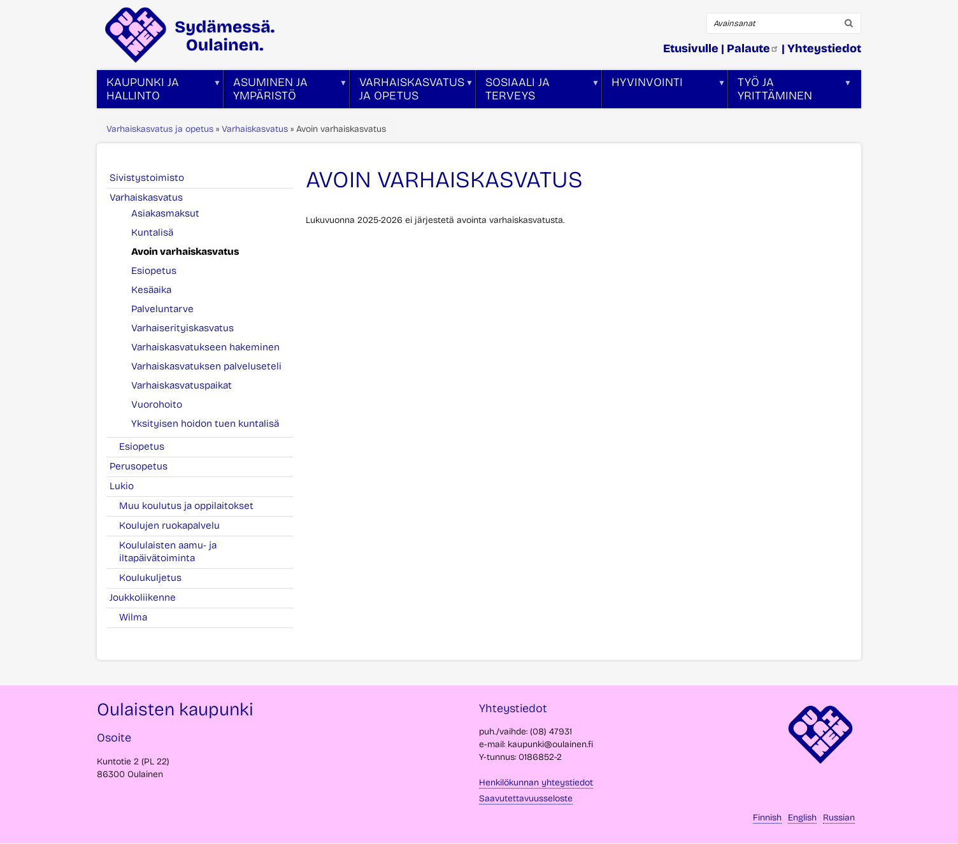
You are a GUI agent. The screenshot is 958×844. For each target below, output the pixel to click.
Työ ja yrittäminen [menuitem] (790, 91)
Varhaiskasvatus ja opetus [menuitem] (411, 91)
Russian (839, 817)
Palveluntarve (162, 309)
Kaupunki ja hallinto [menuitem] (159, 91)
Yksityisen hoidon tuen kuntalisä (205, 423)
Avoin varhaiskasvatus (185, 251)
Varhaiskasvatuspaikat (181, 385)
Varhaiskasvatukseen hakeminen (205, 347)
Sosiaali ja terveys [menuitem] (537, 91)
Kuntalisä (152, 232)
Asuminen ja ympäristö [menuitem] (285, 91)
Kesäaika (151, 290)
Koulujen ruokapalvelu (169, 525)
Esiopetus (153, 270)
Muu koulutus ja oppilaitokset (186, 505)
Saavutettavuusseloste (526, 798)
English (802, 817)
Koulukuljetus (150, 577)
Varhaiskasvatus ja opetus (159, 129)
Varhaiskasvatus (255, 129)
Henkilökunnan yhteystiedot (536, 782)
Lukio (129, 486)
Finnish (767, 817)
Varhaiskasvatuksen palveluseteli (206, 366)
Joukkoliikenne (150, 597)
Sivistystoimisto (154, 177)
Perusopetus (146, 466)
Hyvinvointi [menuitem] (664, 91)
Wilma (133, 617)
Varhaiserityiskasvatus (182, 328)
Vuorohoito (156, 404)
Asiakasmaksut (165, 213)
